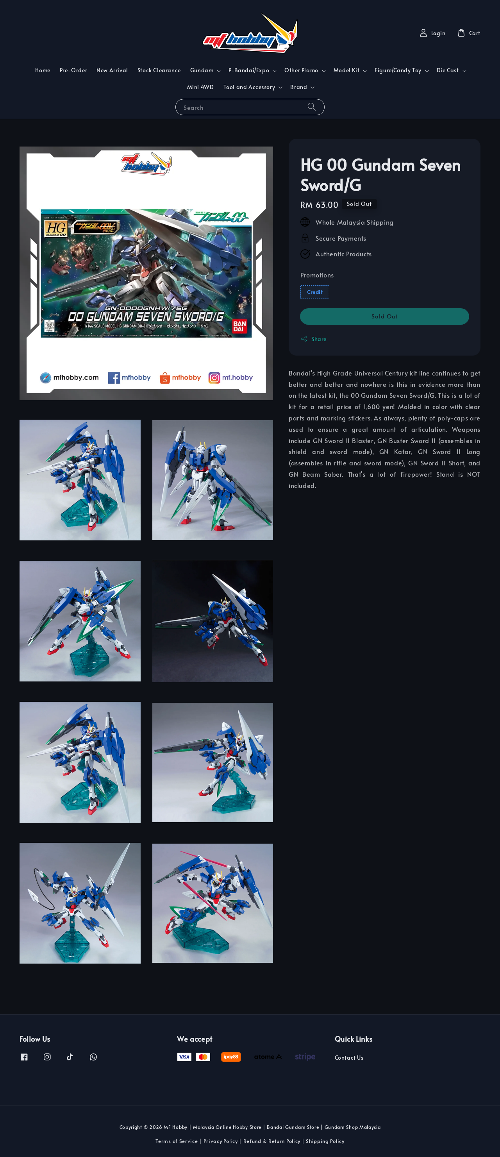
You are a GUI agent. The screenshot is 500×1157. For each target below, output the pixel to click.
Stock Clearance (159, 70)
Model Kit (346, 70)
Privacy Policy (221, 1140)
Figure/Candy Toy (398, 70)
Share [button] (313, 339)
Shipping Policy (325, 1140)
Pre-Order (73, 70)
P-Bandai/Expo (249, 70)
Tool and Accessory (249, 87)
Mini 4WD (200, 87)
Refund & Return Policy (271, 1140)
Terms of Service (176, 1140)
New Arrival (112, 70)
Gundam (202, 70)
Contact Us (349, 1057)
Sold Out (384, 316)
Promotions (317, 274)
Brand (298, 87)
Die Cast (448, 70)
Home (42, 70)
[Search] (311, 106)
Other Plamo (301, 70)
